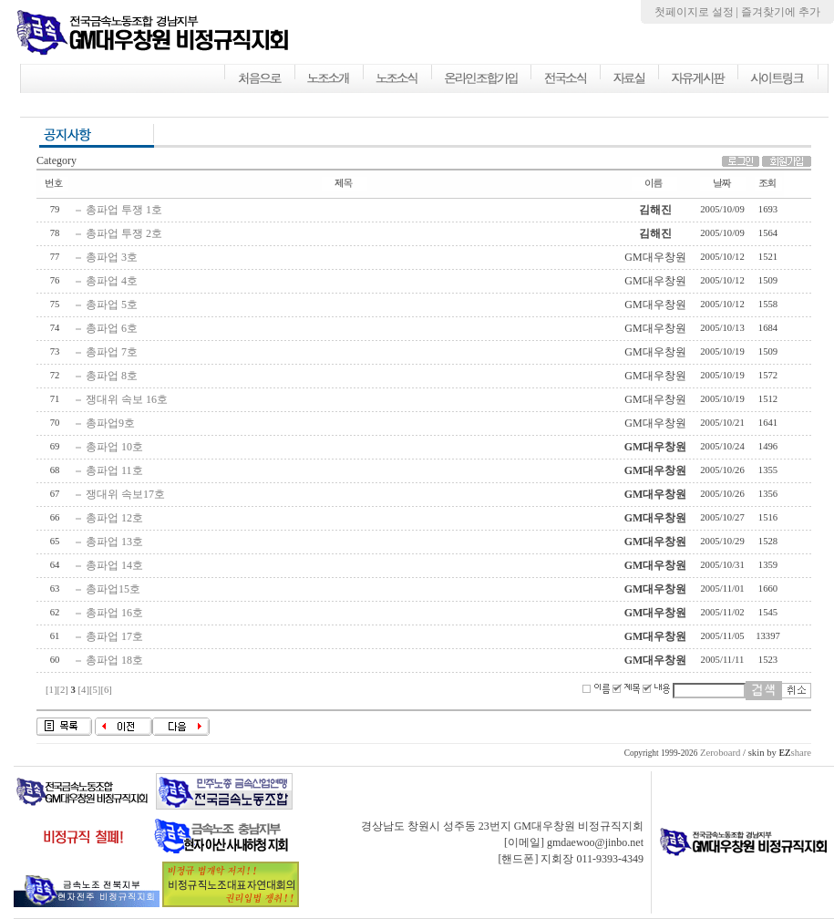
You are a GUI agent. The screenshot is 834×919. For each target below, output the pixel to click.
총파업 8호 (112, 375)
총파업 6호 (112, 328)
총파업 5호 (112, 304)
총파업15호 (113, 589)
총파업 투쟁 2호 (124, 233)
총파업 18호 (114, 660)
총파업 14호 (114, 565)
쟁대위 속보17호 (125, 494)
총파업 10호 (114, 446)
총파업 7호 (112, 352)
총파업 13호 (114, 541)
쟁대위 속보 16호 (127, 399)
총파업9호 (110, 423)
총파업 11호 (114, 470)
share (794, 753)
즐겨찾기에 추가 (780, 11)
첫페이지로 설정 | (697, 11)
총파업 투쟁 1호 (124, 209)
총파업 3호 (112, 257)
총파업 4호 (112, 280)
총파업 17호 (114, 636)
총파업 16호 (114, 612)
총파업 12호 (114, 517)
